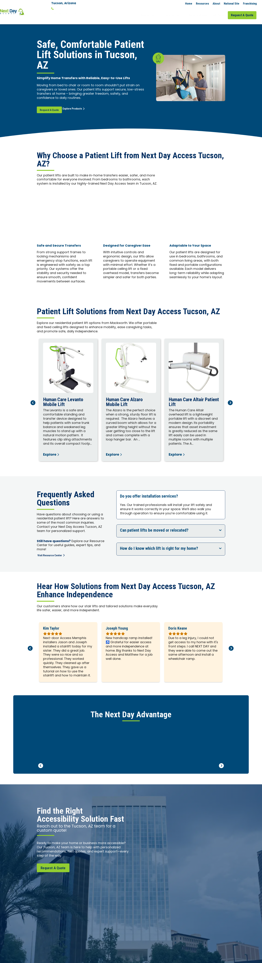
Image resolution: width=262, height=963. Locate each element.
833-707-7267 (63, 8)
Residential (155, 12)
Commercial (177, 12)
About (216, 3)
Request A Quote (243, 12)
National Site (231, 3)
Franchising (250, 3)
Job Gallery (220, 12)
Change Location (63, 13)
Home (188, 3)
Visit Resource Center (53, 550)
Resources (202, 3)
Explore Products (82, 103)
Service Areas (200, 12)
